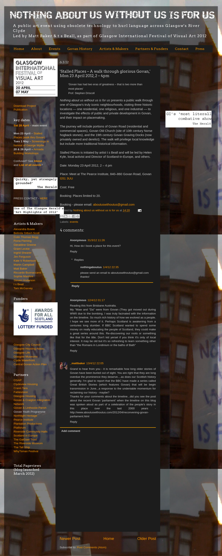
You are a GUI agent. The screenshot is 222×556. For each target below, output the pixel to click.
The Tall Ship (22, 447)
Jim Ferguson (22, 256)
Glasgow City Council (27, 344)
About (36, 49)
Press (199, 49)
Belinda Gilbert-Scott (27, 233)
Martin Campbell (24, 264)
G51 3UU (66, 178)
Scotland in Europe (25, 435)
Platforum (20, 427)
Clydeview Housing (26, 384)
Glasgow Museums (26, 356)
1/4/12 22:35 (111, 267)
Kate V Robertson (25, 260)
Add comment (70, 431)
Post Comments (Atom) (91, 547)
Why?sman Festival (26, 451)
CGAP (18, 380)
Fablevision (21, 392)
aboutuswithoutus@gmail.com (113, 204)
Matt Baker (20, 268)
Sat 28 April (21, 125)
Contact (181, 49)
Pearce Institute (23, 419)
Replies (79, 259)
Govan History (79, 49)
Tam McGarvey (23, 288)
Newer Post (70, 538)
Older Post (146, 538)
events (74, 221)
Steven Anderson (24, 280)
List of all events (30, 165)
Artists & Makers (113, 49)
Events (54, 49)
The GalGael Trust (25, 439)
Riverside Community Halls (31, 431)
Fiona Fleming (23, 240)
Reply (73, 251)
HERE (44, 198)
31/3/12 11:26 (96, 240)
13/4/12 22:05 (95, 363)
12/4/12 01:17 (96, 300)
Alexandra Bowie (24, 229)
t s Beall (19, 284)
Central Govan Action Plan (30, 364)
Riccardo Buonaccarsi (27, 272)
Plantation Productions (28, 423)
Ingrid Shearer (23, 252)
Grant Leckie (22, 248)
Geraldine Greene (25, 244)
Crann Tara (21, 388)
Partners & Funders (151, 49)
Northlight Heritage (25, 415)
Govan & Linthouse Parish (30, 407)
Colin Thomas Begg (26, 237)
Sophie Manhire (24, 276)
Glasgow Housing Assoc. (29, 348)
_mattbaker (77, 363)
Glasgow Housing (25, 396)
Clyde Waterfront (24, 360)
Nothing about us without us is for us (96, 210)
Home (19, 49)
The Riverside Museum (28, 443)
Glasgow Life (22, 352)
